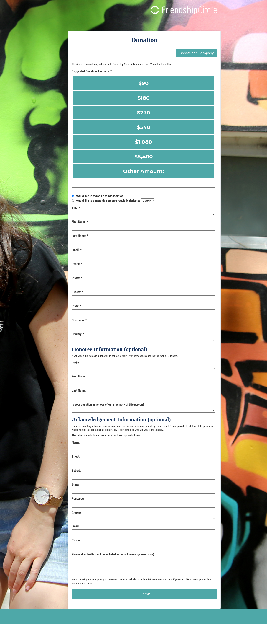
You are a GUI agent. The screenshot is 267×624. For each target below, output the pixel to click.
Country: (77, 334)
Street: (76, 278)
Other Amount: (143, 171)
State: (76, 306)
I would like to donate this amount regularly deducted (107, 201)
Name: (76, 442)
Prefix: (75, 363)
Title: (75, 208)
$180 (143, 98)
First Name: (79, 222)
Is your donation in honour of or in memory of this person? (108, 404)
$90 (144, 83)
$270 (143, 112)
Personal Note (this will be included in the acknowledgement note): (113, 554)
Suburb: (77, 292)
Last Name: (79, 236)
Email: (76, 250)
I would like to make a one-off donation (99, 196)
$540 (143, 127)
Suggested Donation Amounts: (91, 71)
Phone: (76, 264)
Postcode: (78, 320)
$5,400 (143, 156)
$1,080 (143, 142)
